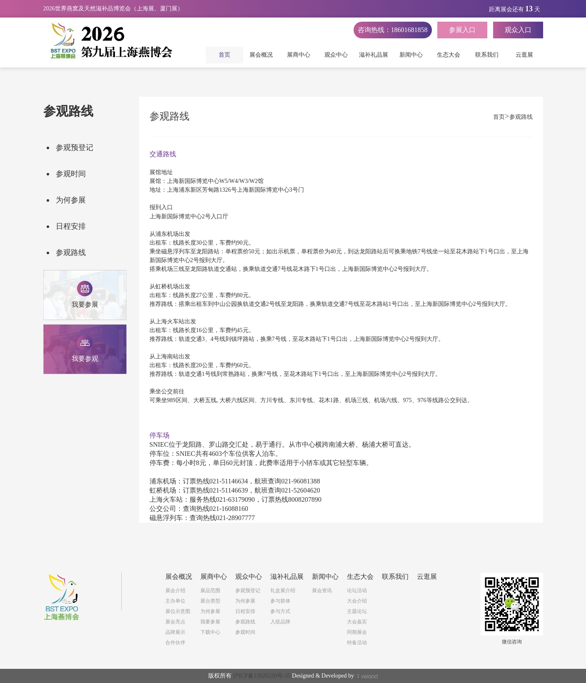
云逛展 (524, 55)
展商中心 (299, 55)
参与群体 (280, 601)
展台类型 (210, 601)
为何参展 (71, 200)
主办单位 (175, 601)
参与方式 (280, 611)
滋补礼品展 (374, 55)
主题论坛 (357, 611)
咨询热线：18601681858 (393, 29)
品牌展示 (175, 632)
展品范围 (210, 590)
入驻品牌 (280, 622)
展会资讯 (322, 590)
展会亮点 (175, 622)
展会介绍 (175, 590)
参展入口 (462, 29)
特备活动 (357, 642)
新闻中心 (411, 55)
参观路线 (71, 252)
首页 (224, 55)
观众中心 (336, 55)
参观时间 (71, 174)
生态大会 (449, 55)
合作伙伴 (175, 642)
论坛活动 (357, 590)
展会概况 (261, 55)
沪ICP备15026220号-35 (261, 676)
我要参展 (210, 622)
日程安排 (71, 226)
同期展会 (357, 632)
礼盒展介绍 (282, 590)
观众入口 (518, 29)
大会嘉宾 (357, 622)
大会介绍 (357, 601)
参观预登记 (74, 147)
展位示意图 (177, 611)
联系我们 (487, 55)
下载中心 (210, 632)
